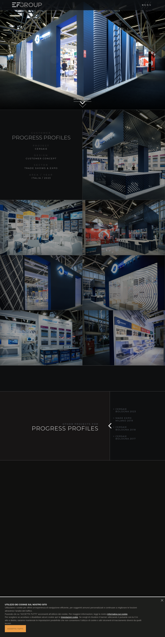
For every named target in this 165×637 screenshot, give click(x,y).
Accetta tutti (15, 629)
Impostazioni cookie (69, 617)
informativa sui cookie (117, 614)
